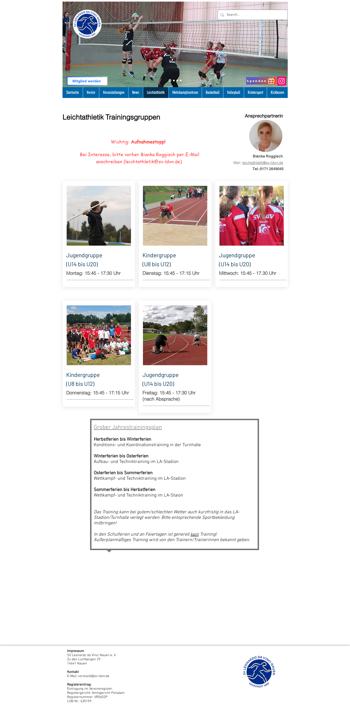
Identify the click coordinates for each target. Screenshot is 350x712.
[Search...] (252, 15)
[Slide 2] (170, 80)
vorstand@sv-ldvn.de (93, 676)
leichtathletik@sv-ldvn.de (152, 161)
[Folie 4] (181, 80)
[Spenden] (261, 81)
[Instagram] (281, 81)
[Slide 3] (177, 80)
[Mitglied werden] (87, 81)
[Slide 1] (174, 80)
